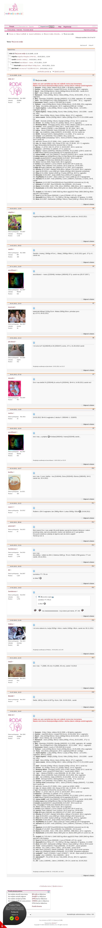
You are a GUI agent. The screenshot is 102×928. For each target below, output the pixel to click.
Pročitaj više (14, 912)
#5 (93, 303)
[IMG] (34, 899)
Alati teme (83, 45)
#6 (93, 338)
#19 (93, 711)
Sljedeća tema (57, 886)
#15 (93, 587)
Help (59, 26)
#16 (93, 620)
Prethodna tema (45, 886)
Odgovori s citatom (87, 204)
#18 (93, 692)
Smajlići (34, 896)
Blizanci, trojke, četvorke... (52, 34)
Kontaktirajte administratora (76, 914)
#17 (93, 658)
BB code (34, 894)
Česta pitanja (11, 30)
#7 (93, 374)
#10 (93, 468)
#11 (93, 503)
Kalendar (19, 30)
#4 (93, 266)
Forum (11, 26)
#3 (93, 245)
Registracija (67, 26)
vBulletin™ (54, 923)
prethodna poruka (43, 71)
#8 (93, 409)
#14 (93, 566)
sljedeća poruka (59, 71)
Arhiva (88, 914)
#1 (93, 75)
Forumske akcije (28, 30)
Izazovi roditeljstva (35, 34)
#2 (93, 208)
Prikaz (90, 45)
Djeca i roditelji (21, 34)
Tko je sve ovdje (17, 42)
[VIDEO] (34, 901)
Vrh (93, 914)
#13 (93, 545)
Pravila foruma (37, 906)
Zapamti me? (44, 26)
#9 (93, 428)
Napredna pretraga (89, 30)
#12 (93, 522)
